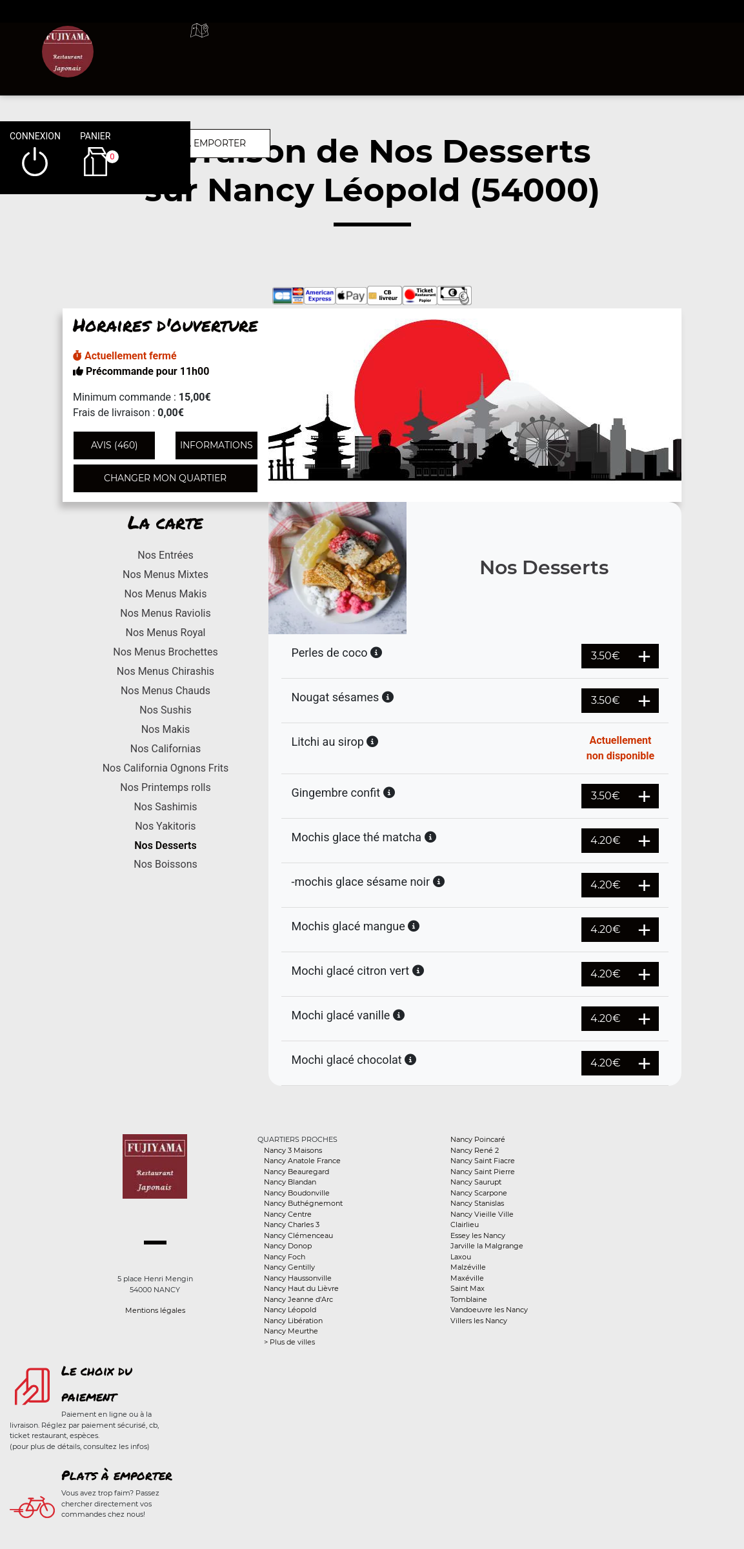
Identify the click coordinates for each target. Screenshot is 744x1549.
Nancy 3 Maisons (293, 1150)
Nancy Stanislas (477, 1203)
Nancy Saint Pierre (482, 1171)
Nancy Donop (288, 1245)
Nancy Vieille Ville (482, 1214)
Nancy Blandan (290, 1181)
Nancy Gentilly (289, 1267)
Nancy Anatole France (302, 1160)
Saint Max (467, 1288)
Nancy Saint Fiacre (482, 1160)
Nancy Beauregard (296, 1171)
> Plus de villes (289, 1341)
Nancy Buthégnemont (303, 1203)
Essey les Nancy (477, 1235)
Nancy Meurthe (291, 1330)
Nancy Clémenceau (298, 1235)
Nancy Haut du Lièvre (301, 1288)
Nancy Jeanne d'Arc (298, 1299)
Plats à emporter (116, 1475)
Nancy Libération (293, 1320)
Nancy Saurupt (475, 1181)
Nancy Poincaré (477, 1139)
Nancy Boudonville (297, 1192)
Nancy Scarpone (478, 1192)
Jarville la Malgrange (486, 1245)
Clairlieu (464, 1224)
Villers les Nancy (478, 1320)
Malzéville (468, 1267)
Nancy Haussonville (298, 1278)
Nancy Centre (288, 1214)
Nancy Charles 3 (291, 1224)
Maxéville (467, 1278)
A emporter (454, 45)
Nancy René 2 (474, 1150)
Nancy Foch (284, 1256)
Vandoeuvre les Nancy (489, 1309)
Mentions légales (155, 1310)
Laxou (460, 1256)
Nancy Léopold (290, 1309)
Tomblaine (468, 1299)
